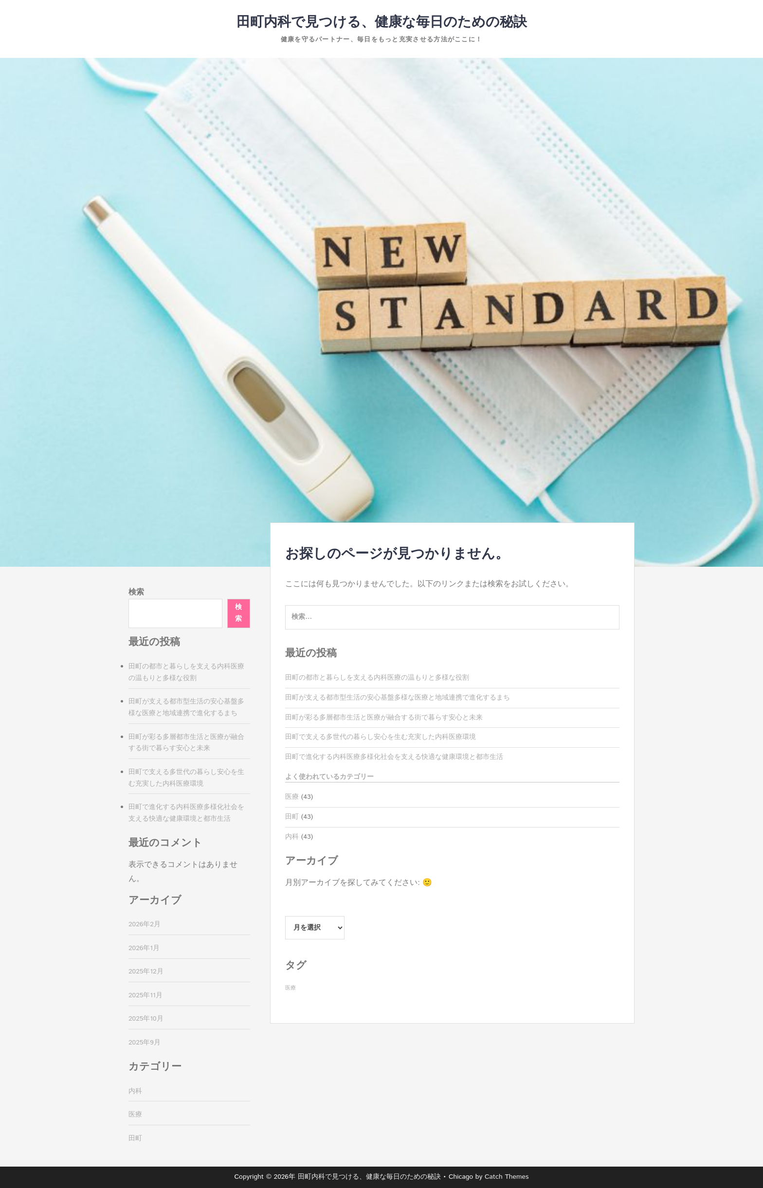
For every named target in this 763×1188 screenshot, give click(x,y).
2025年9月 (144, 1042)
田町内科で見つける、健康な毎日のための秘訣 (381, 22)
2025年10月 (146, 1019)
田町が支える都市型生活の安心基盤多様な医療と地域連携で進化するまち (397, 697)
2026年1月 (144, 948)
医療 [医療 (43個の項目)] (290, 988)
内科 (292, 837)
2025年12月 (146, 971)
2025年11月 (145, 995)
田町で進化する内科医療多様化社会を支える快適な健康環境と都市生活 (394, 757)
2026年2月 (144, 924)
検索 (136, 592)
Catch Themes (507, 1177)
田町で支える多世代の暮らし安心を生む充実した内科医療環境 (380, 737)
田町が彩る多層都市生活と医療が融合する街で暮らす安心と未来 (384, 717)
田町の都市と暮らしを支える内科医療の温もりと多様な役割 (377, 678)
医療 (292, 797)
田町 (292, 817)
